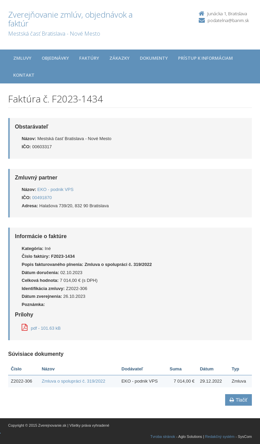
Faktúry (89, 58)
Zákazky (119, 58)
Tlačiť (238, 400)
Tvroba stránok (162, 437)
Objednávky (55, 58)
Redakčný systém (220, 437)
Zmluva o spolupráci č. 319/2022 (73, 381)
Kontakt (24, 75)
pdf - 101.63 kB (41, 328)
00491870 (42, 197)
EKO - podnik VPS (55, 189)
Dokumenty (154, 58)
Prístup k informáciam (205, 58)
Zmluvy (22, 58)
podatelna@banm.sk (228, 20)
